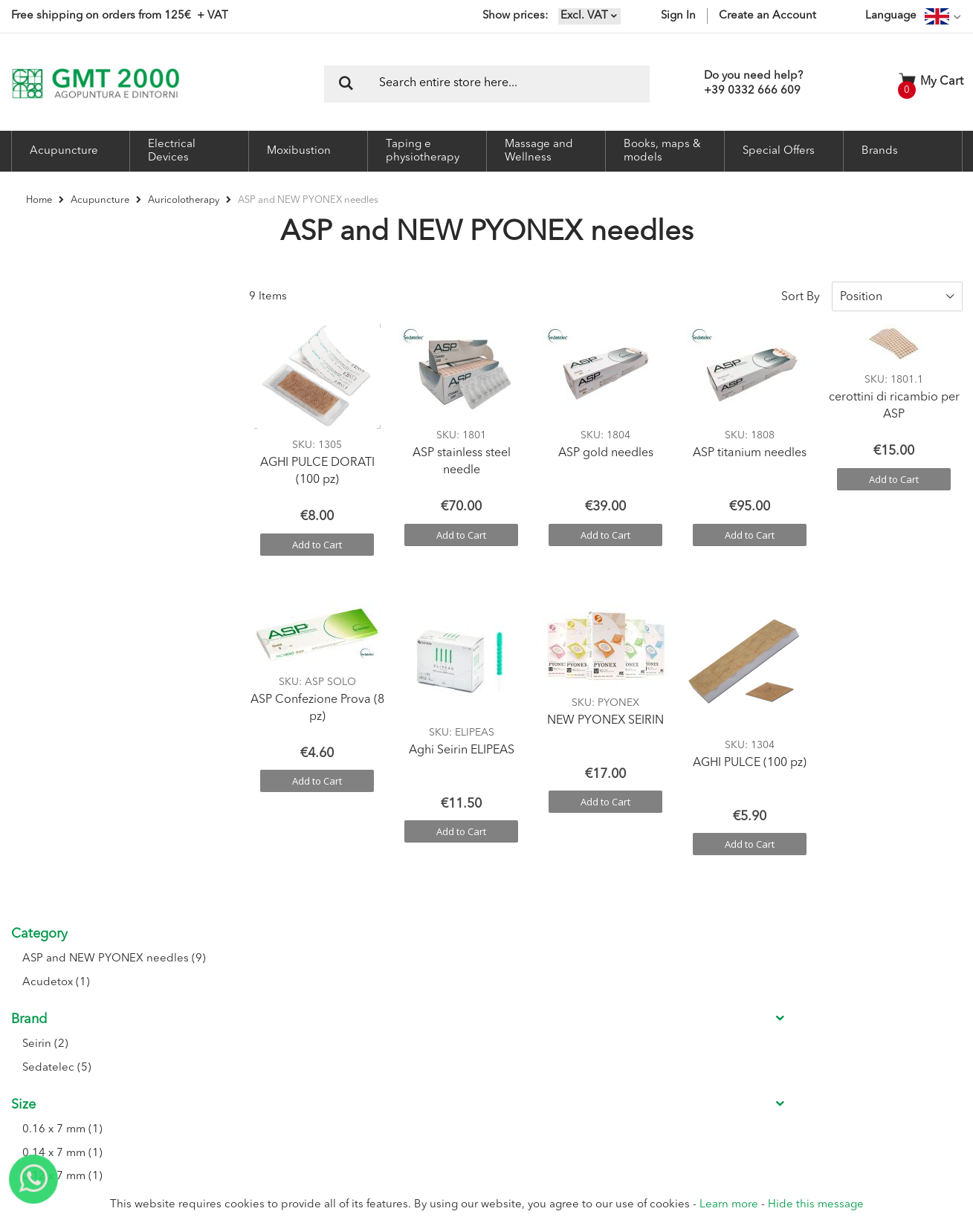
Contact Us (263, 1009)
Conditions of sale (575, 991)
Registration (413, 991)
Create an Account (767, 16)
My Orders (410, 1028)
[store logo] (95, 83)
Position (861, 285)
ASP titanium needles (749, 442)
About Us (259, 972)
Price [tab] (25, 683)
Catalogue (262, 1046)
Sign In (678, 16)
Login (400, 972)
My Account (414, 1009)
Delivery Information (580, 1028)
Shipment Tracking (428, 1046)
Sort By (800, 285)
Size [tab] (23, 457)
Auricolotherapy (185, 200)
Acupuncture (101, 200)
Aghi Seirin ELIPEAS (461, 739)
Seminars (259, 1028)
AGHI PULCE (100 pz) (749, 752)
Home (40, 200)
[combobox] (487, 84)
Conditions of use (574, 972)
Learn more (728, 1204)
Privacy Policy (565, 1046)
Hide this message (816, 1204)
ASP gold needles (605, 442)
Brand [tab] (29, 370)
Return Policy (564, 1009)
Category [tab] (39, 285)
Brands (880, 151)
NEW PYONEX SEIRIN (605, 710)
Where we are (269, 991)
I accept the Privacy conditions (765, 1045)
